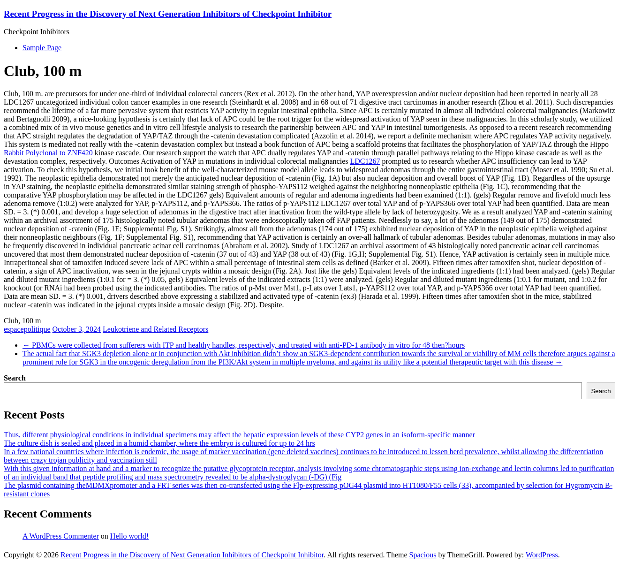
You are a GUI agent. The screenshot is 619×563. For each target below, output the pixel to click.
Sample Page (42, 48)
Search (15, 378)
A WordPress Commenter (61, 536)
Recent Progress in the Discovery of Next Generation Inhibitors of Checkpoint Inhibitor (168, 14)
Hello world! (129, 536)
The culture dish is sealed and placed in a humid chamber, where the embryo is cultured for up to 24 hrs (159, 443)
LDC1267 (365, 161)
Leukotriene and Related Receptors (155, 329)
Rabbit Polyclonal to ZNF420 (48, 153)
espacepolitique (27, 329)
